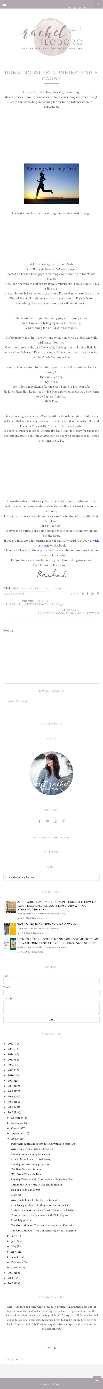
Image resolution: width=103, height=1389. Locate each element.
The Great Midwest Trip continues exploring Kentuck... (43, 1225)
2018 (11, 1086)
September (18, 1133)
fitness (27, 589)
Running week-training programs (30, 1164)
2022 (11, 1065)
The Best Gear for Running (26, 1169)
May (14, 1246)
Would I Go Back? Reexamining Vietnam (46, 924)
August (15, 1139)
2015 (11, 1102)
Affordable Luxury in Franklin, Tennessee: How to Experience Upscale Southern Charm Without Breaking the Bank (56, 905)
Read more (37, 918)
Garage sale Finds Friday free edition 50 (34, 1200)
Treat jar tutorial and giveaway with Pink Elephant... (41, 1215)
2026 (11, 1044)
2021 (11, 1070)
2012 (11, 1273)
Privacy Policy (13, 1359)
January (16, 1267)
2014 (11, 1107)
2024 (11, 1054)
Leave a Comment (13, 593)
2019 (11, 1081)
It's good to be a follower (25, 1190)
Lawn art (16, 1195)
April (14, 1252)
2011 (11, 1278)
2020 (11, 1075)
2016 (11, 1096)
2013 (11, 1112)
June (14, 1241)
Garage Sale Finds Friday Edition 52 (32, 1149)
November (17, 1123)
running (60, 589)
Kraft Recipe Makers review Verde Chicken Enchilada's (43, 1210)
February (16, 1262)
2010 (11, 1283)
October (16, 1128)
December (17, 1118)
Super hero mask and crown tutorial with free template (43, 1144)
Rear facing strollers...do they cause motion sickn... (40, 1205)
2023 (11, 1060)
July (14, 1236)
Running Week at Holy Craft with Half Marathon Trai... (43, 1179)
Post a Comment (18, 701)
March (15, 1257)
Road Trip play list (22, 1220)
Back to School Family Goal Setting (31, 1159)
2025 (11, 1049)
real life (43, 589)
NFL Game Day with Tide (26, 1174)
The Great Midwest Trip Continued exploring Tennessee (43, 1230)
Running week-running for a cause (31, 1154)
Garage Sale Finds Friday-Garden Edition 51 (36, 1185)
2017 (11, 1091)
